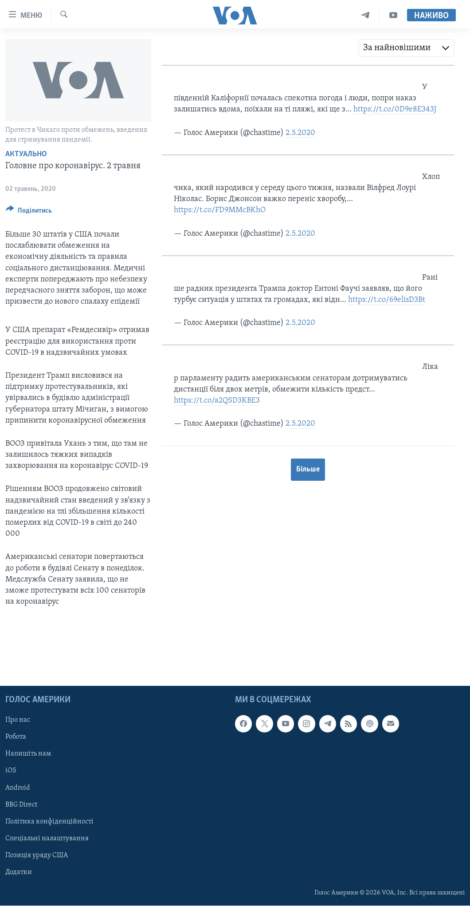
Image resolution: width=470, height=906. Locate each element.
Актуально (26, 154)
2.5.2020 (300, 133)
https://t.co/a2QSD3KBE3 (217, 400)
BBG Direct (21, 804)
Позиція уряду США (36, 855)
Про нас (17, 720)
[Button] (29, 212)
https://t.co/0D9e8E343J (394, 109)
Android (17, 787)
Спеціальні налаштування (47, 838)
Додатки (18, 872)
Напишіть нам (28, 754)
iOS (10, 771)
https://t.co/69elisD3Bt (386, 300)
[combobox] (406, 48)
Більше (308, 469)
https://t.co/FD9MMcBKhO (220, 210)
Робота (15, 737)
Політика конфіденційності (49, 821)
